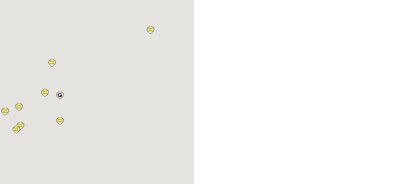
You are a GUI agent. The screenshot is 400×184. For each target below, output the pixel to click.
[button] (150, 30)
